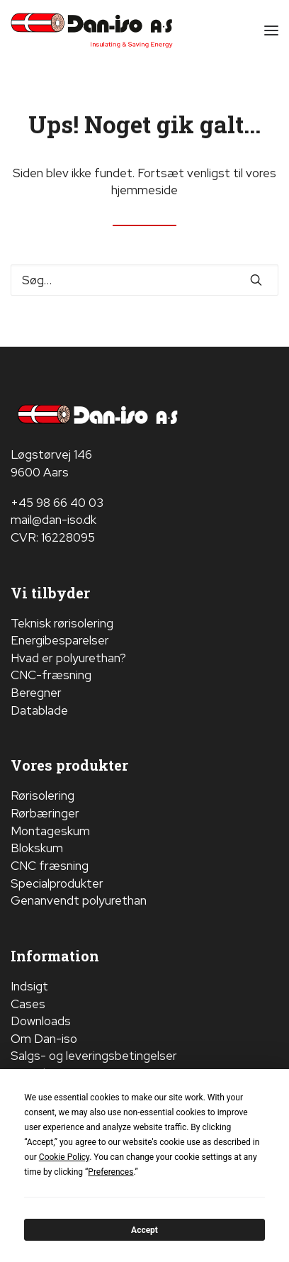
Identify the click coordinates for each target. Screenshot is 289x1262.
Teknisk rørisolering (62, 623)
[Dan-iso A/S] (92, 30)
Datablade (39, 710)
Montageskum (50, 831)
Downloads (41, 1021)
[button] (271, 30)
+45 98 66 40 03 (57, 502)
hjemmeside (144, 190)
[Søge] (144, 280)
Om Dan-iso (44, 1038)
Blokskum (37, 848)
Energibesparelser (60, 640)
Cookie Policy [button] (64, 1157)
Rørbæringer (45, 813)
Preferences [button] (110, 1172)
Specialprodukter (57, 883)
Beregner (36, 692)
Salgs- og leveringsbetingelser (94, 1055)
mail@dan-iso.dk (53, 519)
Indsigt (29, 986)
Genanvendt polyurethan (79, 900)
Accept (144, 1230)
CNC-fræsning (51, 675)
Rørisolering (42, 795)
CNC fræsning (50, 865)
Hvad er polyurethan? (68, 658)
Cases (28, 1004)
